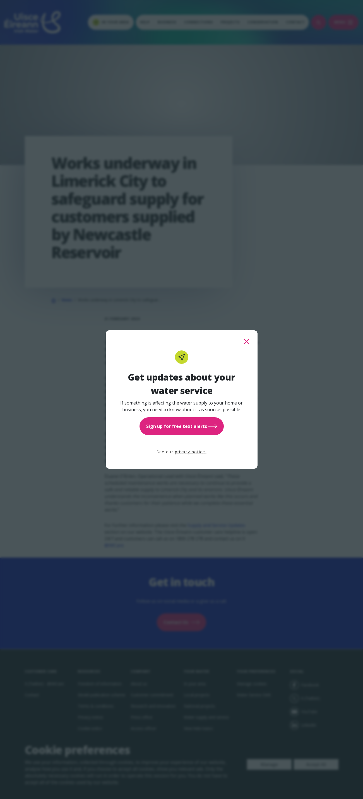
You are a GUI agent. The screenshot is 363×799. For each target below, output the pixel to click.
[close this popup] (246, 341)
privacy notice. (190, 451)
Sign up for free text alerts (181, 426)
